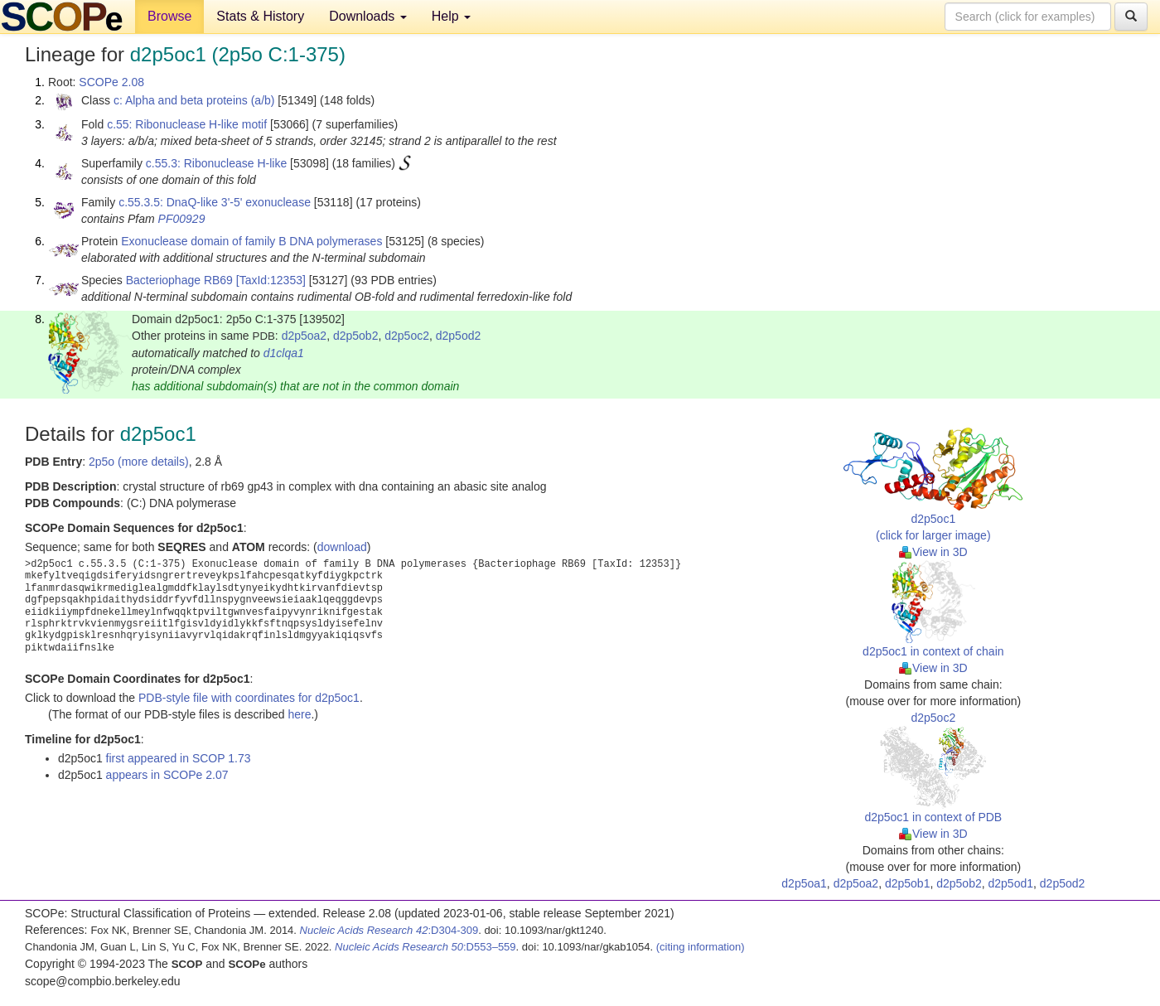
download (342, 547)
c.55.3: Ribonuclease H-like (216, 163)
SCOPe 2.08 (111, 82)
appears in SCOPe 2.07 (167, 774)
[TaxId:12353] (271, 280)
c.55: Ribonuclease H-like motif (187, 124)
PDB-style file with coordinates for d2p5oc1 (249, 697)
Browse (169, 16)
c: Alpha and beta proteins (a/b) (194, 100)
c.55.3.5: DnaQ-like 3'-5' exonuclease (214, 202)
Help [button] (451, 16)
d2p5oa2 (304, 335)
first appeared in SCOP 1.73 (178, 758)
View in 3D (933, 552)
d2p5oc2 (406, 335)
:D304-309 (389, 930)
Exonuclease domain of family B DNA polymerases (251, 241)
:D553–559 (425, 947)
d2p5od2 (458, 335)
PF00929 (181, 218)
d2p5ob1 (907, 883)
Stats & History (260, 16)
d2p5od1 (1011, 883)
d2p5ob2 (356, 335)
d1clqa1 (283, 353)
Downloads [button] (368, 16)
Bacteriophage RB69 (179, 280)
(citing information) (700, 947)
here (299, 714)
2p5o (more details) (139, 461)
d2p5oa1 (804, 883)
